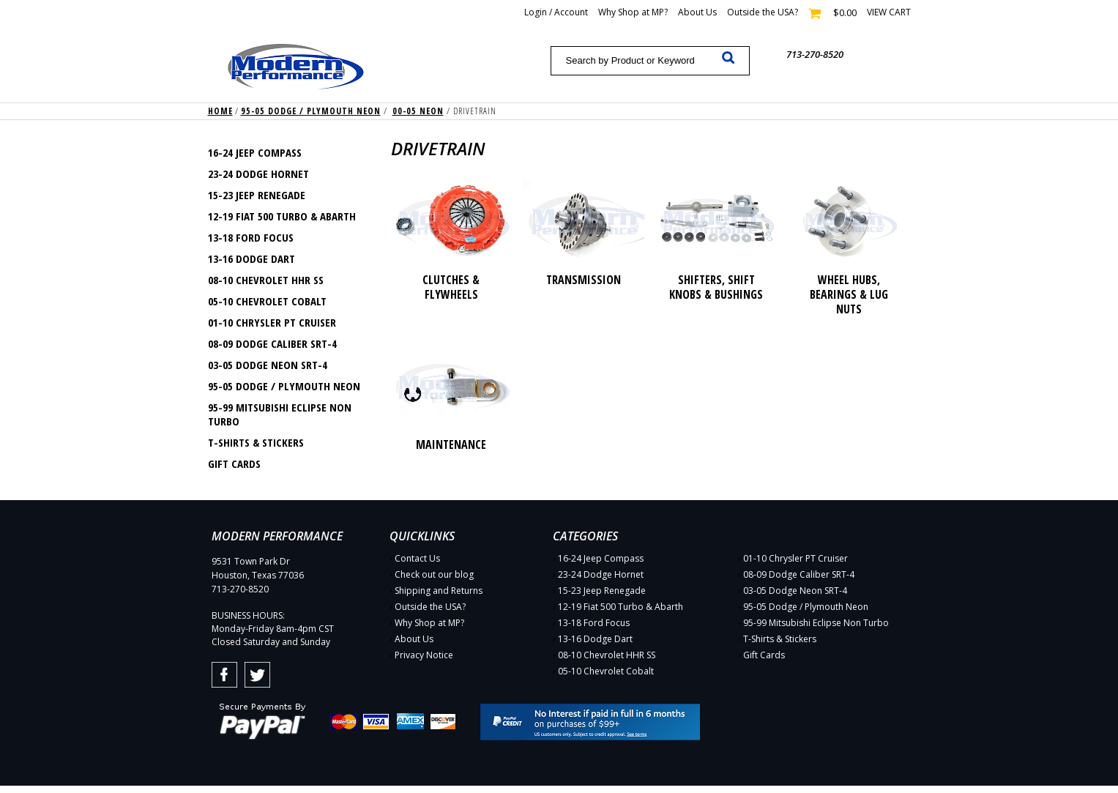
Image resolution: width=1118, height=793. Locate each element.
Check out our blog (434, 574)
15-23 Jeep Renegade (256, 194)
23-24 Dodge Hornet (258, 173)
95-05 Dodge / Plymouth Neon (311, 111)
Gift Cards (234, 463)
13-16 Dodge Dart (251, 258)
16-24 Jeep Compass (255, 152)
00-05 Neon (418, 111)
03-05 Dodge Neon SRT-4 (267, 364)
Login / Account (556, 12)
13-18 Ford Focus (251, 237)
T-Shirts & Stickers (256, 442)
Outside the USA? (762, 12)
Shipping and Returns (438, 590)
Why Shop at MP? (633, 12)
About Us (697, 12)
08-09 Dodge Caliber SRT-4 (272, 343)
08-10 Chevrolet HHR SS (266, 279)
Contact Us (417, 558)
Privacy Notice (424, 655)
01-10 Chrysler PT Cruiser (272, 322)
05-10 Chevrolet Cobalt (267, 301)
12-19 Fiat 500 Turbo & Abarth (282, 216)
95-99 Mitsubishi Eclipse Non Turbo (279, 414)
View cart (889, 12)
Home (220, 111)
